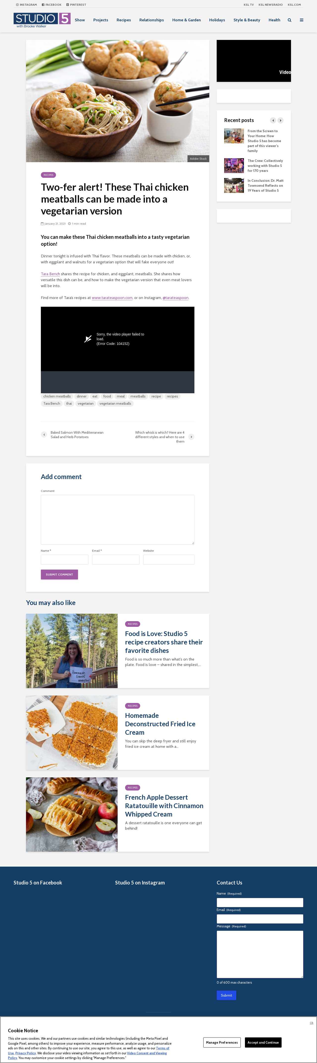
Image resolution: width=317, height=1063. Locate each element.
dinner (81, 396)
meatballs (138, 396)
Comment (47, 490)
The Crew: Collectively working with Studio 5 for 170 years (265, 165)
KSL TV (249, 4)
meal (121, 396)
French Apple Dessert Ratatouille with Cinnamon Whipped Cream (164, 805)
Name (46, 550)
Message (231, 926)
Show (80, 20)
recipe (156, 396)
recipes (172, 396)
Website (148, 550)
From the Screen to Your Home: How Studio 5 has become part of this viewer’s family (264, 141)
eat (94, 396)
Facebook (51, 4)
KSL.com (294, 4)
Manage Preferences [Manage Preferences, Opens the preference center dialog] (222, 1042)
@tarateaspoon (175, 297)
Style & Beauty (247, 20)
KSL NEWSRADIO (271, 4)
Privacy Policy (25, 1053)
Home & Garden (186, 20)
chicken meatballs (57, 396)
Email (97, 550)
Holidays (217, 20)
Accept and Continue (263, 1042)
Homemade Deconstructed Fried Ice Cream (160, 723)
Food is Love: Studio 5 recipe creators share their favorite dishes (164, 642)
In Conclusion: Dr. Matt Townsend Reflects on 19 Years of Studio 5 (266, 185)
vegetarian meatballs (115, 403)
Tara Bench (50, 274)
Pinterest (76, 4)
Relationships (151, 20)
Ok (311, 1023)
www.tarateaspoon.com (112, 297)
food (107, 396)
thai (69, 403)
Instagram (26, 4)
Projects (100, 20)
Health (274, 20)
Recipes (124, 20)
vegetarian (86, 403)
